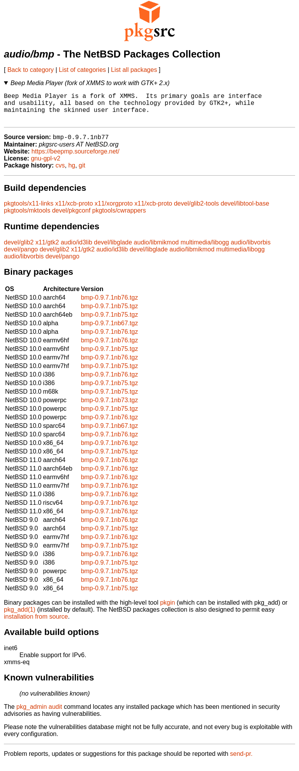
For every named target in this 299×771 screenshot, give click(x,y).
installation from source (36, 624)
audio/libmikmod (156, 249)
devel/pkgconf (71, 218)
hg (71, 172)
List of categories (82, 69)
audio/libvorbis (251, 249)
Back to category (30, 69)
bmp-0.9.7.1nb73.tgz (109, 407)
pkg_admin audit (39, 714)
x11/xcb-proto (74, 211)
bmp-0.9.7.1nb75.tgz (109, 313)
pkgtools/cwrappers (119, 218)
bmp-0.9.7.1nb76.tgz (109, 305)
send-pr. (241, 761)
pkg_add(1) (19, 617)
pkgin (167, 610)
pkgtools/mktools (27, 218)
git (82, 172)
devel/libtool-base (245, 211)
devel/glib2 (19, 249)
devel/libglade (113, 249)
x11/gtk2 (47, 249)
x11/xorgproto (114, 211)
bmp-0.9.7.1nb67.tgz (109, 330)
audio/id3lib (76, 249)
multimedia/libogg (205, 249)
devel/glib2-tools (196, 211)
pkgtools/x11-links (28, 211)
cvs (60, 172)
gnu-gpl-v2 (45, 165)
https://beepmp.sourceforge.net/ (76, 158)
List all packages (134, 69)
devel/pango (21, 256)
